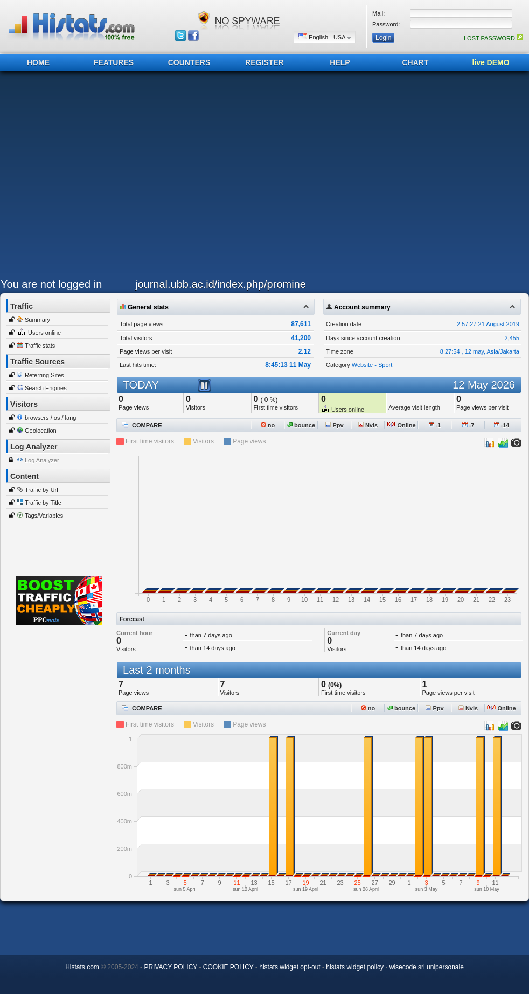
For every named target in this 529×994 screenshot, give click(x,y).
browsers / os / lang (50, 417)
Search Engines (46, 388)
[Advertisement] (102, 177)
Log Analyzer (42, 460)
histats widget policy (355, 967)
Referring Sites (44, 375)
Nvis (368, 425)
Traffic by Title (43, 502)
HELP (340, 62)
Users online (44, 332)
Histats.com (82, 967)
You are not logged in (51, 284)
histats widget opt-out (289, 967)
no (268, 425)
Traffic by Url (41, 490)
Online (401, 425)
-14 (502, 425)
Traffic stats (40, 345)
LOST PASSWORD (493, 38)
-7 (468, 425)
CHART (415, 62)
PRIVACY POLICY (170, 967)
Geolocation (41, 430)
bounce (301, 425)
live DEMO (490, 62)
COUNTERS (189, 62)
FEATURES (114, 62)
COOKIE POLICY (228, 967)
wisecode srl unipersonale (426, 967)
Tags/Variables (44, 515)
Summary (37, 319)
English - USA (324, 36)
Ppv (334, 425)
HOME (38, 62)
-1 (435, 425)
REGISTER (264, 62)
